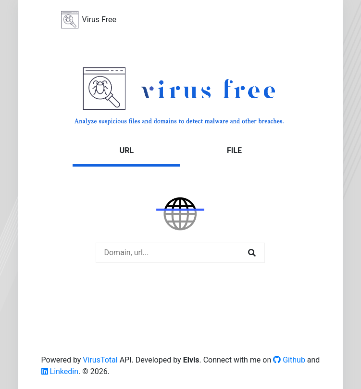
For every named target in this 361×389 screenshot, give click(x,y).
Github (289, 359)
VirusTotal (100, 359)
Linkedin (60, 371)
